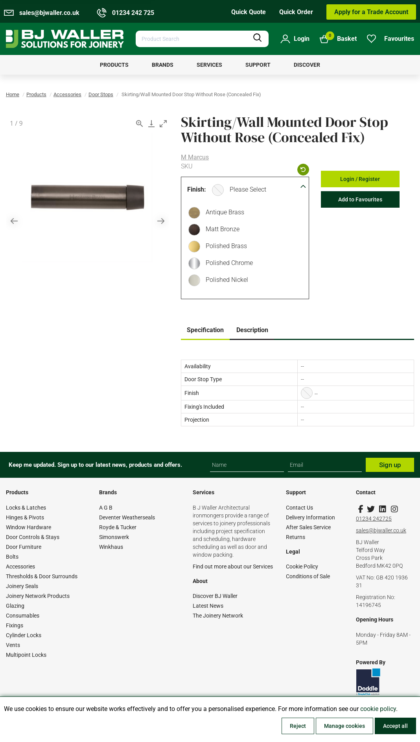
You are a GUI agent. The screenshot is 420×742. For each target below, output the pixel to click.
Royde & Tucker (117, 527)
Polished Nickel (225, 281)
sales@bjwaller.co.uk (381, 530)
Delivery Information (310, 517)
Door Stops (100, 94)
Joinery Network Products (38, 596)
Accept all (395, 726)
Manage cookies (344, 726)
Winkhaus (111, 547)
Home (12, 94)
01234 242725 (374, 518)
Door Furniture (23, 547)
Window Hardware (28, 527)
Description (252, 330)
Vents (13, 645)
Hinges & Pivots (25, 517)
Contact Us (299, 507)
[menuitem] (114, 65)
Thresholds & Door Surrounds (41, 576)
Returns (295, 537)
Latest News (208, 606)
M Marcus (195, 157)
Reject (298, 726)
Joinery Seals (22, 586)
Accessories (67, 94)
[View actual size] (140, 123)
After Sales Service (308, 527)
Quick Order (296, 12)
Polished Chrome (227, 264)
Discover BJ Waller (215, 596)
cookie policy (378, 709)
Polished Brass (224, 247)
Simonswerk (114, 537)
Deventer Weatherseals (127, 517)
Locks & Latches (26, 507)
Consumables (22, 615)
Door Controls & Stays (32, 537)
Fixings (14, 625)
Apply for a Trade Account (371, 12)
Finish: (196, 189)
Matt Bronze (220, 230)
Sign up (390, 465)
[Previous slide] (14, 220)
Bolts (12, 557)
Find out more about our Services (233, 566)
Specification (205, 330)
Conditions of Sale (308, 576)
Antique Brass (223, 213)
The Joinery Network (218, 615)
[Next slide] (161, 220)
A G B (105, 507)
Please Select (248, 189)
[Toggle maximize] (163, 123)
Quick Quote (248, 12)
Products (36, 94)
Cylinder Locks (23, 635)
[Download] (151, 123)
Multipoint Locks (26, 655)
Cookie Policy (302, 566)
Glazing (15, 606)
